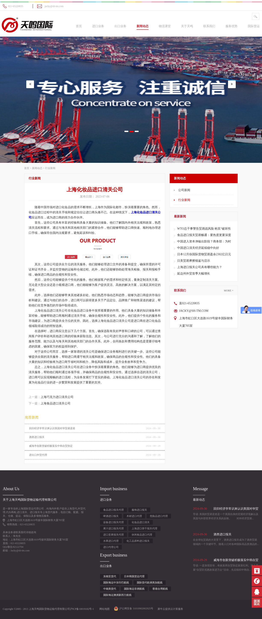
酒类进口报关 (36, 437)
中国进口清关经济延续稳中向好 (198, 247)
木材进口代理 (134, 516)
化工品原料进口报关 (138, 540)
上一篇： (51, 397)
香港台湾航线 (160, 588)
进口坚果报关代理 (113, 534)
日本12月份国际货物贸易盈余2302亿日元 (204, 254)
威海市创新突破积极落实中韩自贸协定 (51, 445)
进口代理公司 (111, 547)
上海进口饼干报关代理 (144, 528)
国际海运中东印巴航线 (116, 582)
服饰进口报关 (139, 509)
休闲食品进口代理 (142, 534)
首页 (79, 26)
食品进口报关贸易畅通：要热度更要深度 (204, 235)
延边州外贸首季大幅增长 (193, 273)
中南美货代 (109, 588)
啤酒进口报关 (111, 516)
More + (228, 290)
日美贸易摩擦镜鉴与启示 (193, 260)
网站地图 (104, 608)
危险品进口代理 (159, 516)
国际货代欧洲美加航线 (149, 582)
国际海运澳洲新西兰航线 (117, 595)
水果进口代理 (111, 540)
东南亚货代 (109, 576)
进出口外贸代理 (38, 454)
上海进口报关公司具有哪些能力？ (199, 267)
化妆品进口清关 (141, 522)
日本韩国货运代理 (134, 576)
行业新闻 (50, 168)
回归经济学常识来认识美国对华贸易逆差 (52, 428)
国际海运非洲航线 (134, 588)
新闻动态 (37, 168)
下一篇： (50, 403)
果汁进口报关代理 (113, 528)
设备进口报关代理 (113, 522)
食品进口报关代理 (113, 509)
